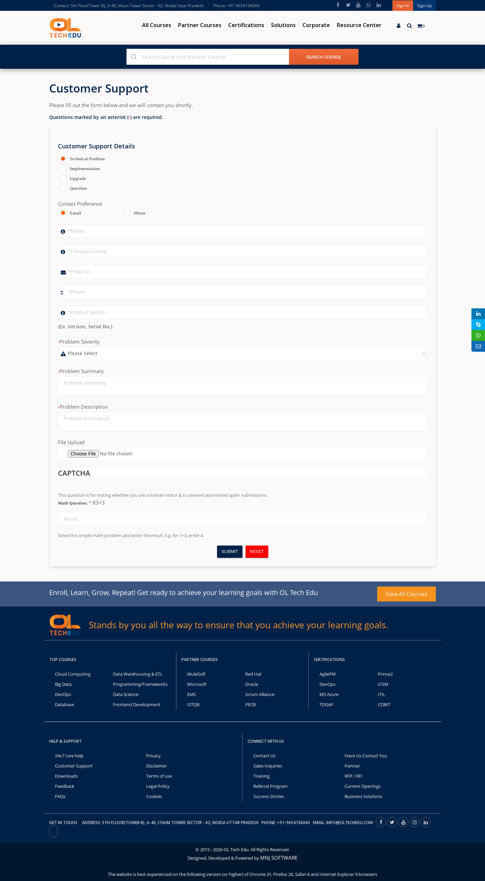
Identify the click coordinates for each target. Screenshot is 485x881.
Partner (352, 766)
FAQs (60, 796)
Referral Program (270, 786)
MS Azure (328, 694)
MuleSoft (196, 674)
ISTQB (193, 704)
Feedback (64, 786)
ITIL (381, 694)
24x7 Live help (69, 756)
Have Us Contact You (366, 756)
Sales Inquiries (267, 766)
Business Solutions (363, 796)
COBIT (384, 704)
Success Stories (268, 796)
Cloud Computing (73, 674)
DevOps (63, 694)
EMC (191, 694)
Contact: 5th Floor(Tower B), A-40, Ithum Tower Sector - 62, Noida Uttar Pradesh (128, 5)
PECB (250, 704)
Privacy (153, 756)
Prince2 (385, 674)
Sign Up (424, 5)
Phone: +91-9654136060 (236, 5)
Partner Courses (199, 25)
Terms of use (159, 776)
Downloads (66, 776)
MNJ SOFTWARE (278, 857)
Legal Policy (158, 786)
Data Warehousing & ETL (137, 674)
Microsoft (197, 684)
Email (75, 213)
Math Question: (75, 503)
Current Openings (363, 786)
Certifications (246, 25)
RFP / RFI (354, 776)
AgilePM (327, 674)
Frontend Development (136, 704)
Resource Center (359, 25)
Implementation (84, 168)
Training (261, 776)
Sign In (402, 5)
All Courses (156, 25)
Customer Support (74, 766)
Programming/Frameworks (140, 684)
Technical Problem (86, 159)
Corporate (316, 25)
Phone (140, 213)
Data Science (125, 694)
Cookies (154, 796)
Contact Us (264, 756)
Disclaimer (156, 766)
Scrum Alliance (259, 694)
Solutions (283, 25)
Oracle (251, 684)
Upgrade (78, 178)
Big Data (63, 684)
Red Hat (253, 674)
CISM (383, 684)
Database (64, 704)
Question (78, 188)
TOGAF (326, 704)
